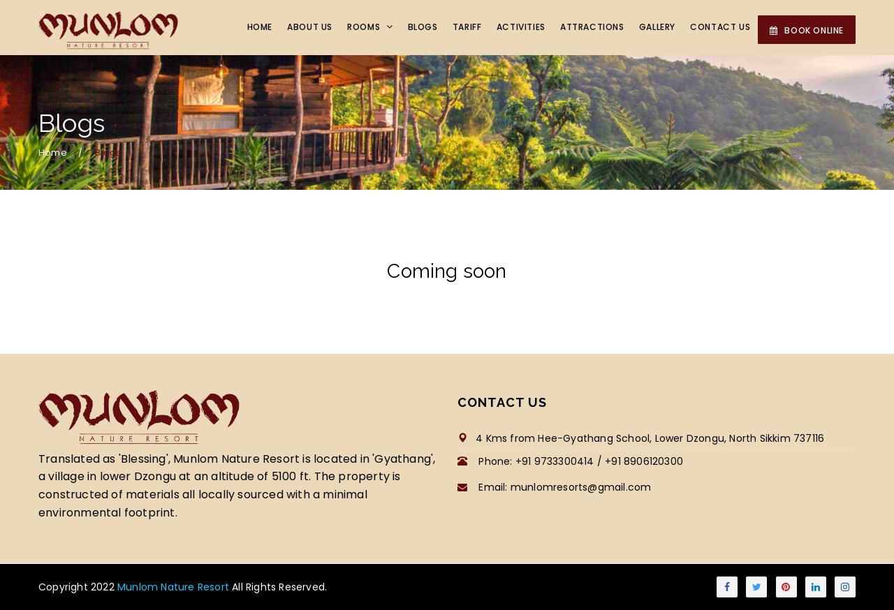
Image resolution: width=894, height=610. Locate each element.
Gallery (658, 28)
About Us (316, 28)
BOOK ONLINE (807, 30)
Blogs (427, 28)
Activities (523, 28)
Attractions (594, 28)
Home (266, 28)
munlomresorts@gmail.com (581, 487)
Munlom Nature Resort (174, 587)
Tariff (470, 28)
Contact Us (721, 28)
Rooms (370, 28)
